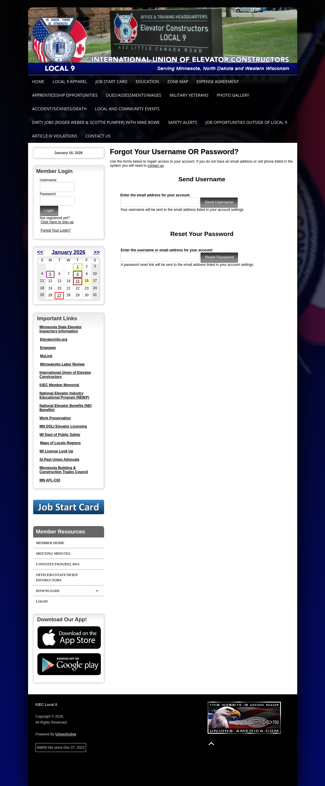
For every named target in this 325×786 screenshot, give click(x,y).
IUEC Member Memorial (59, 385)
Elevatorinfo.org (53, 339)
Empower (48, 348)
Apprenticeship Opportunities (65, 95)
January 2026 (68, 252)
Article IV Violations (54, 136)
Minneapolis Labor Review (62, 364)
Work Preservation (55, 418)
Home (38, 81)
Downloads (48, 591)
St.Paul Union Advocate (60, 459)
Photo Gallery (233, 95)
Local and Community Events (127, 108)
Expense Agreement (217, 81)
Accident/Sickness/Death (59, 108)
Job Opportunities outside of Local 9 (246, 122)
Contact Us (98, 136)
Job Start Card (111, 81)
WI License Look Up (56, 451)
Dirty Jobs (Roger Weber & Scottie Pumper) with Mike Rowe (96, 122)
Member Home (50, 543)
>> (96, 252)
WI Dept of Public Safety (60, 435)
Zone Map (177, 81)
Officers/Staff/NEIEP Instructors (57, 577)
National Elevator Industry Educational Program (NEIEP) (64, 395)
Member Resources (60, 532)
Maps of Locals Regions (60, 443)
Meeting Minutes (53, 554)
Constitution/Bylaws (58, 564)
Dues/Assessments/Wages (133, 95)
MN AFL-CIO (50, 480)
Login (42, 601)
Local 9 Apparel (70, 81)
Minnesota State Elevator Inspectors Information (61, 329)
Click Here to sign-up (57, 222)
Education (147, 81)
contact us (156, 166)
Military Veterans (188, 95)
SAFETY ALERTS (182, 122)
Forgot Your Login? (56, 230)
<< (40, 252)
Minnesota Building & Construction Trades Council (64, 470)
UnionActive (66, 734)
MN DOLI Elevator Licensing (63, 426)
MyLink (46, 356)
